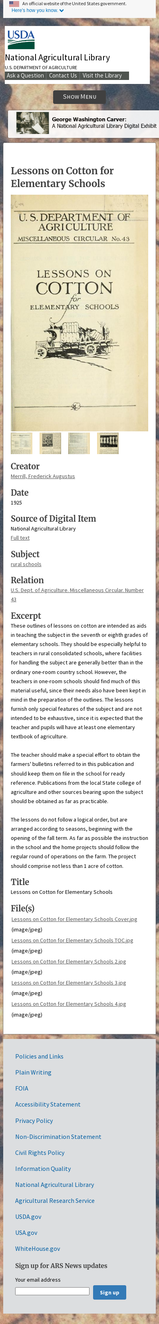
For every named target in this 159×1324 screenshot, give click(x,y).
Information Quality (43, 1168)
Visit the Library (102, 75)
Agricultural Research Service (55, 1200)
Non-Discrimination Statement (58, 1137)
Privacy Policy (34, 1121)
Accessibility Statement (48, 1104)
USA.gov (26, 1232)
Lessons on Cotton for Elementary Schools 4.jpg (69, 1003)
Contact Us (63, 75)
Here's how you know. (35, 10)
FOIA (21, 1088)
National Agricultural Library (57, 57)
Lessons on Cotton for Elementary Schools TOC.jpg (72, 940)
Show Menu (80, 96)
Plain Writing (33, 1072)
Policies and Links (39, 1056)
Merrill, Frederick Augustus (43, 476)
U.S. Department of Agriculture (41, 67)
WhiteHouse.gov (37, 1248)
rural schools (26, 564)
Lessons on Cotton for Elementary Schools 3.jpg (69, 982)
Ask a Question (25, 75)
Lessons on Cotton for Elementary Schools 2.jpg (69, 961)
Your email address (38, 1280)
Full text (20, 537)
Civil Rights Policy (39, 1153)
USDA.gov (28, 1216)
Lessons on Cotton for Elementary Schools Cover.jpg (74, 919)
